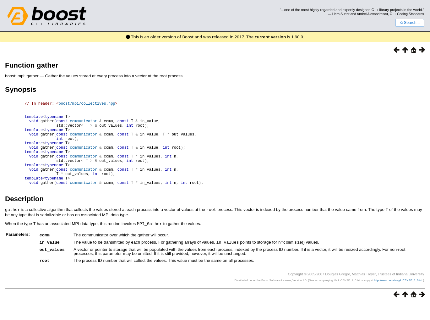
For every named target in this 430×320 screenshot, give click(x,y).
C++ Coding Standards (407, 14)
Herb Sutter (341, 14)
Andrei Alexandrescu (372, 14)
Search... (410, 22)
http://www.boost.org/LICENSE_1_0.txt (398, 296)
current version (270, 37)
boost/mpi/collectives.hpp (86, 104)
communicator (83, 125)
